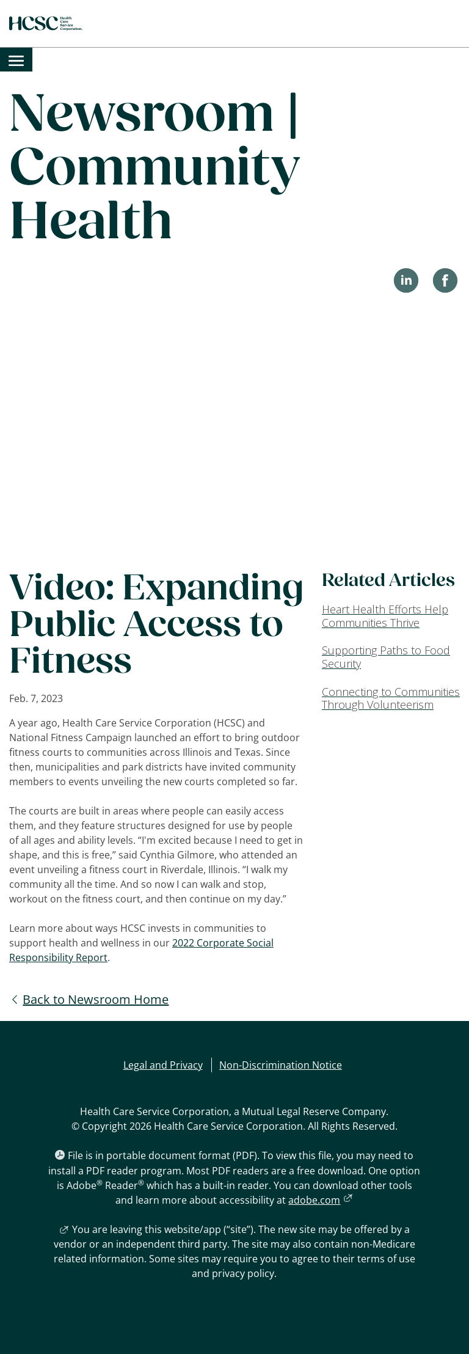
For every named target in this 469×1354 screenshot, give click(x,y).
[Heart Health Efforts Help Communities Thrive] (391, 616)
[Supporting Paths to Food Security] (391, 657)
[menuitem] (16, 59)
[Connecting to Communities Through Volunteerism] (391, 699)
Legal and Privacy (163, 1065)
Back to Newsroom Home (96, 999)
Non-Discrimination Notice (280, 1065)
